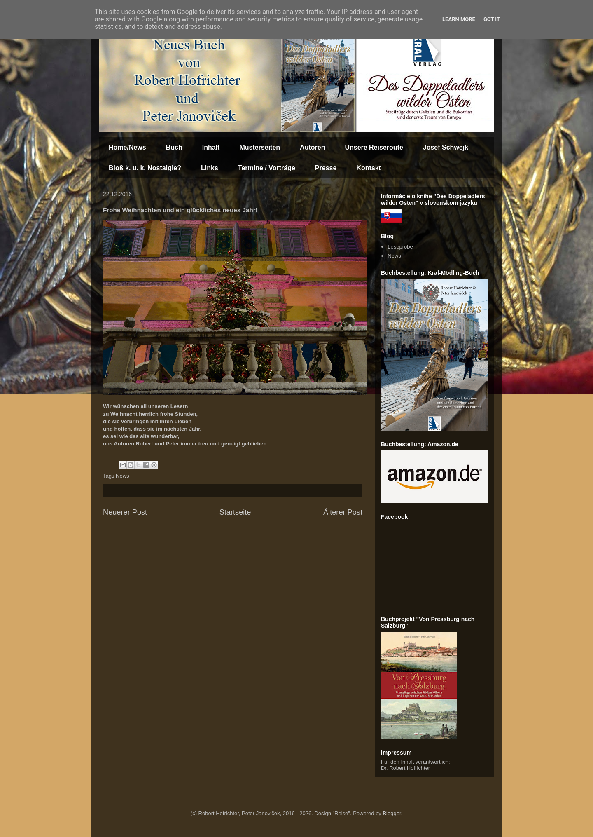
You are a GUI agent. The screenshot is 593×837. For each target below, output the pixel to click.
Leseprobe (400, 247)
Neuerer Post (125, 512)
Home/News (127, 147)
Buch (174, 147)
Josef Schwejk (445, 147)
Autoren (312, 147)
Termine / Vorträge (266, 167)
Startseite (235, 512)
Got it (491, 19)
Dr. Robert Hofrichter (405, 768)
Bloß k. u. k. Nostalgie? (145, 167)
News (122, 476)
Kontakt (368, 167)
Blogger (392, 813)
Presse (326, 167)
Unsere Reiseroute (374, 147)
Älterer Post (342, 512)
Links (209, 167)
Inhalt (211, 147)
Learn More (458, 19)
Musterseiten (259, 147)
